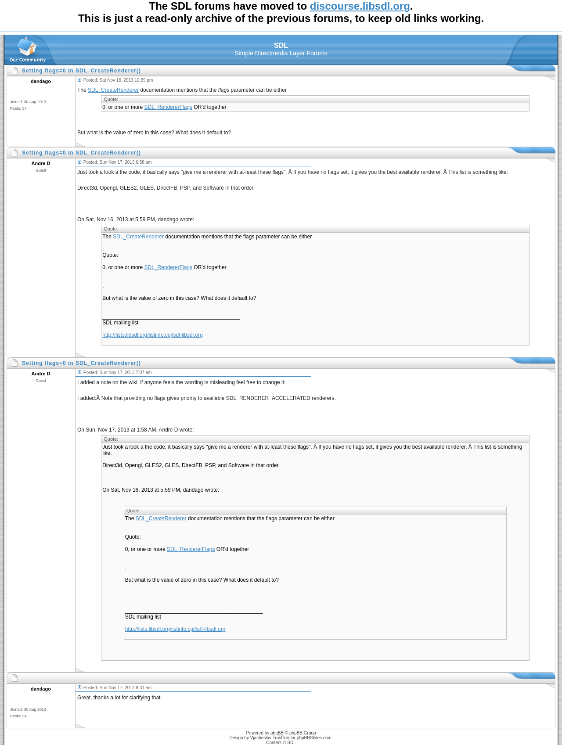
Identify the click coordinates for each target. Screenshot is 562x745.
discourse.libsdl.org (360, 6)
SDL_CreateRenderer (113, 90)
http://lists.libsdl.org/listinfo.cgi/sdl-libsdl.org (152, 335)
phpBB (277, 733)
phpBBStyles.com (314, 737)
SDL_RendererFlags (168, 107)
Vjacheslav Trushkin (269, 737)
